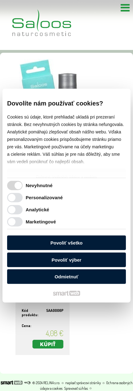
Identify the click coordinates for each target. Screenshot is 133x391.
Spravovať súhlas (76, 388)
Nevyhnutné (39, 185)
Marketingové (41, 221)
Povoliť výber (66, 259)
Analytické (37, 209)
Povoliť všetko (66, 242)
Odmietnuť (66, 276)
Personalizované (44, 197)
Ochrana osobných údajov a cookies (66, 177)
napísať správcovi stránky (83, 382)
